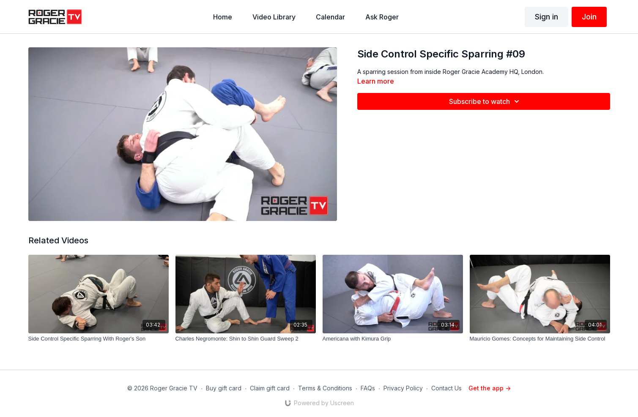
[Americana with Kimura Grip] (393, 339)
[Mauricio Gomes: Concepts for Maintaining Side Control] (540, 339)
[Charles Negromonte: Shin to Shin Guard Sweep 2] (245, 339)
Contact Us (446, 388)
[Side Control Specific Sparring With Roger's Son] (98, 339)
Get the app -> (489, 388)
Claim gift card (270, 388)
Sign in (546, 16)
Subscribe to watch (485, 101)
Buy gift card (223, 388)
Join (589, 16)
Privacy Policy (403, 388)
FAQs (368, 388)
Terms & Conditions (325, 388)
